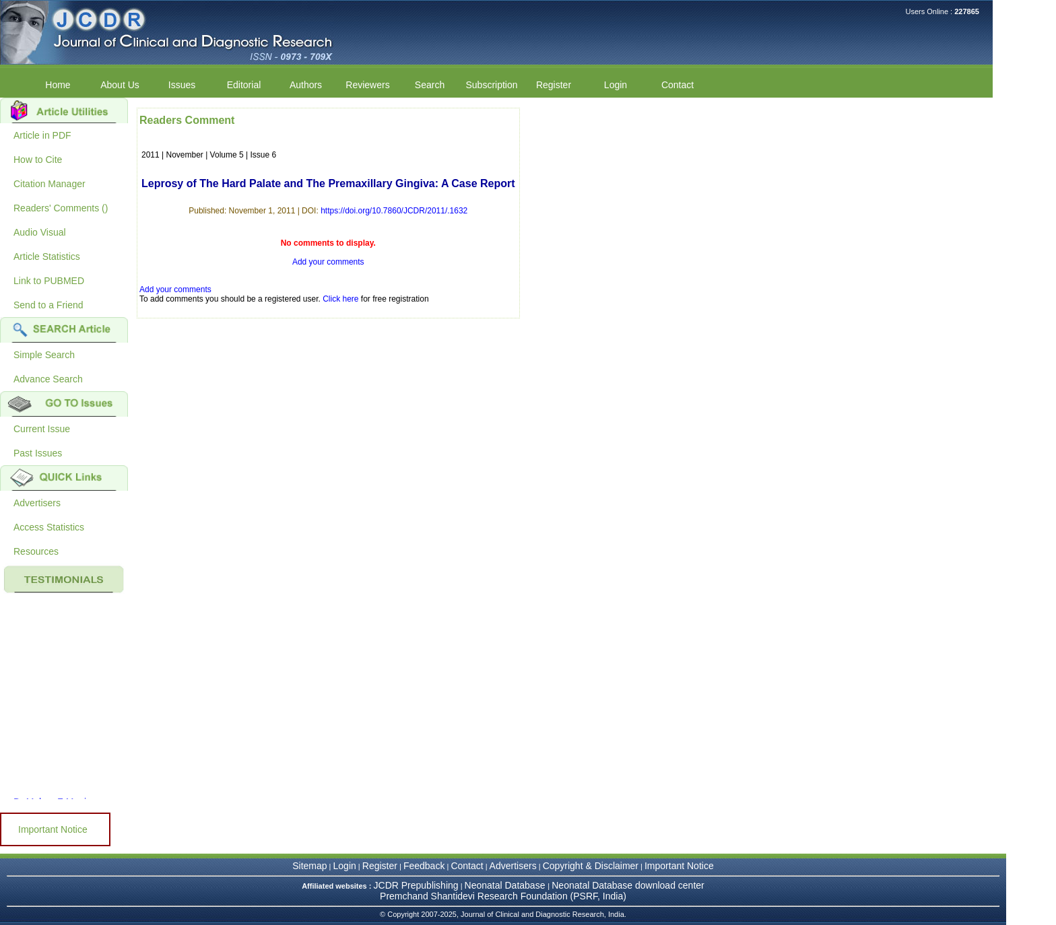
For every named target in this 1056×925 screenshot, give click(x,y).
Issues (181, 84)
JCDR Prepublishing (416, 885)
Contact (677, 84)
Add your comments (328, 262)
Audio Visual (39, 232)
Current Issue (41, 428)
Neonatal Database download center (628, 885)
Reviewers (367, 84)
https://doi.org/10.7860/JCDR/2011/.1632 (394, 210)
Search (429, 84)
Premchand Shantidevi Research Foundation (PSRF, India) (503, 896)
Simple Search (44, 354)
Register (553, 84)
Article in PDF (42, 135)
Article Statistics (46, 256)
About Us (119, 84)
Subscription (491, 84)
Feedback (423, 865)
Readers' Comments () (60, 208)
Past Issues (37, 453)
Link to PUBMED (48, 280)
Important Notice (53, 829)
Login (615, 84)
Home (57, 84)
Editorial (244, 84)
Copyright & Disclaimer (590, 865)
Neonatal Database (506, 885)
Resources (36, 551)
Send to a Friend (48, 305)
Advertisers (37, 503)
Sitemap (309, 865)
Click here (340, 299)
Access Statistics (48, 527)
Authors (306, 84)
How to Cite (37, 159)
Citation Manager (49, 183)
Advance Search (48, 379)
